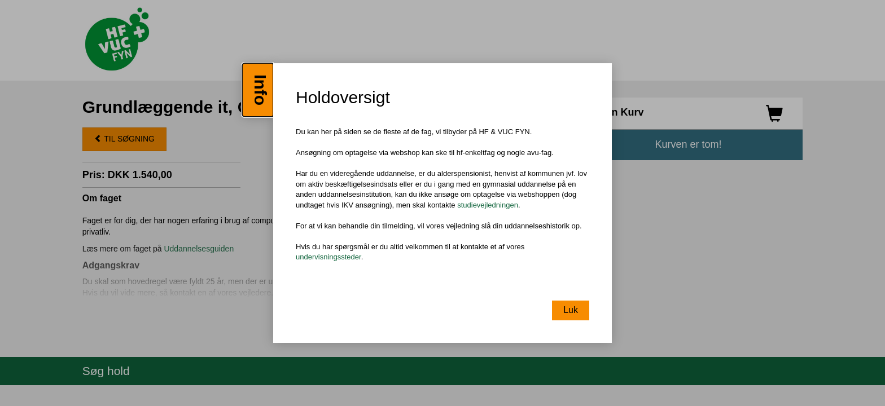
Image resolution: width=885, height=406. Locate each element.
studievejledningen (487, 205)
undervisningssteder (328, 257)
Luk (570, 310)
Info (260, 89)
